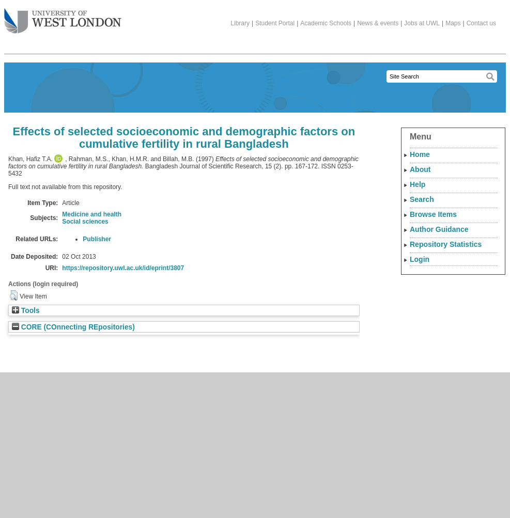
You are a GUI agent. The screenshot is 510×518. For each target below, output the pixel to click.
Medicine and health (91, 214)
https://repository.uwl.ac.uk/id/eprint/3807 (123, 268)
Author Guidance (439, 229)
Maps (452, 23)
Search (422, 199)
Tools (26, 311)
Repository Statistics (446, 244)
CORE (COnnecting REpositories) (73, 327)
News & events (377, 23)
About (420, 169)
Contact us (481, 23)
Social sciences (85, 221)
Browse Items (433, 214)
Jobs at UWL (422, 23)
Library (240, 23)
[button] (14, 295)
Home (420, 154)
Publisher (97, 239)
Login (419, 259)
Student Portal (275, 23)
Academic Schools (325, 23)
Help (417, 184)
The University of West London (63, 17)
